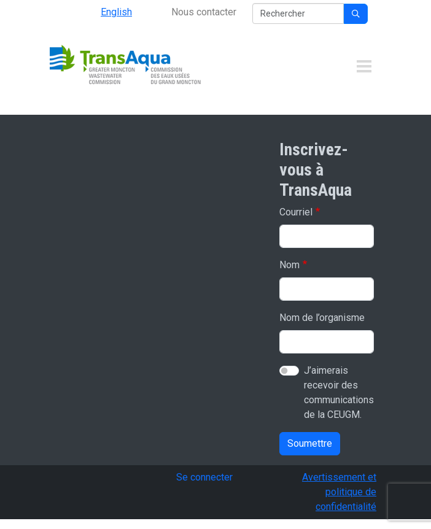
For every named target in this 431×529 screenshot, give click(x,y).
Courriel (296, 212)
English (116, 12)
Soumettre (309, 443)
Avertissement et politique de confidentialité (339, 491)
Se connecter (204, 477)
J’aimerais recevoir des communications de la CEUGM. (339, 392)
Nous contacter (203, 12)
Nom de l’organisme (322, 317)
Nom (289, 265)
